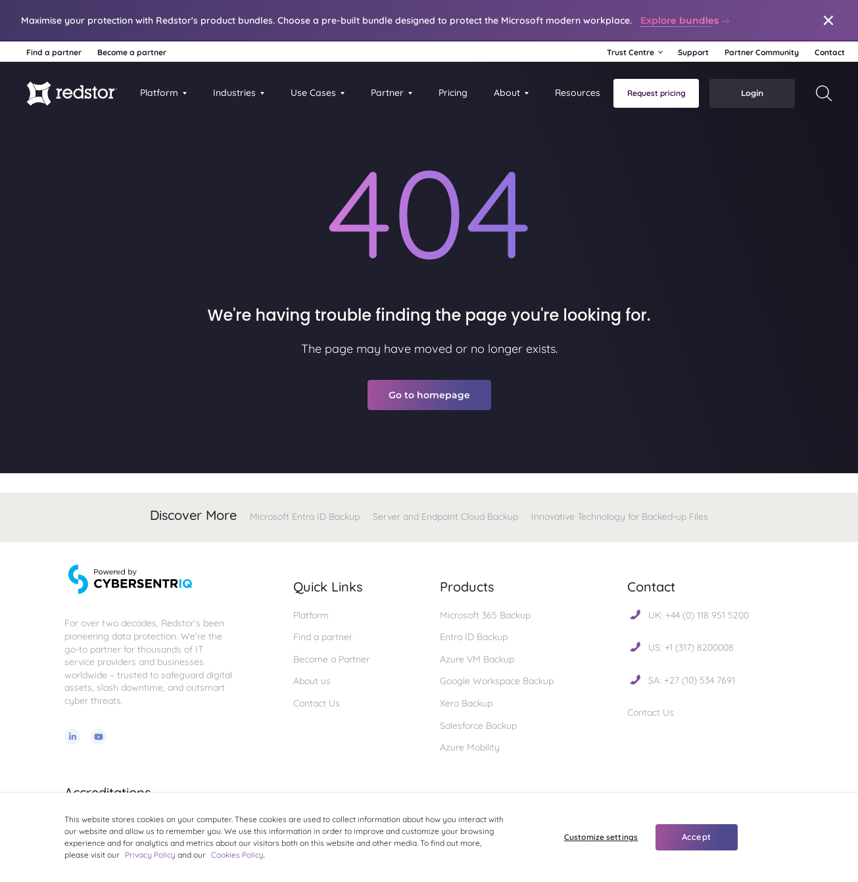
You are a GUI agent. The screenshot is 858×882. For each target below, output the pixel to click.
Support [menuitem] (693, 52)
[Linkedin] (72, 738)
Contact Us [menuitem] (316, 703)
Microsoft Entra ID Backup (305, 516)
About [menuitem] (507, 93)
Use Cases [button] (313, 93)
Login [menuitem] (752, 93)
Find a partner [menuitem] (54, 52)
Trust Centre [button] (630, 52)
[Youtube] (99, 738)
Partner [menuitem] (387, 93)
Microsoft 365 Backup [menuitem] (485, 615)
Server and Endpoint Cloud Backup (445, 516)
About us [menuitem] (312, 681)
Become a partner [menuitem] (131, 52)
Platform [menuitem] (159, 93)
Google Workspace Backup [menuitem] (498, 681)
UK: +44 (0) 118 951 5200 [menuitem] (698, 615)
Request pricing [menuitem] (656, 93)
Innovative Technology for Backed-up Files (619, 516)
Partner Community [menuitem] (762, 52)
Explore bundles (685, 20)
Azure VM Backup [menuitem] (477, 659)
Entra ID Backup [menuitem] (474, 637)
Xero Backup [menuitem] (466, 703)
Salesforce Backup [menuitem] (478, 725)
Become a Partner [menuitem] (331, 659)
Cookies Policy (237, 855)
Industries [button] (234, 93)
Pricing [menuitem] (453, 93)
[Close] (828, 20)
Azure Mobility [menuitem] (470, 747)
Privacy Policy (150, 855)
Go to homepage (429, 395)
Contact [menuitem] (830, 52)
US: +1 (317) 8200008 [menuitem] (691, 647)
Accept (696, 836)
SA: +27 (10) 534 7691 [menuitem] (691, 680)
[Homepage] (71, 93)
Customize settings (601, 837)
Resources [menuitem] (577, 93)
